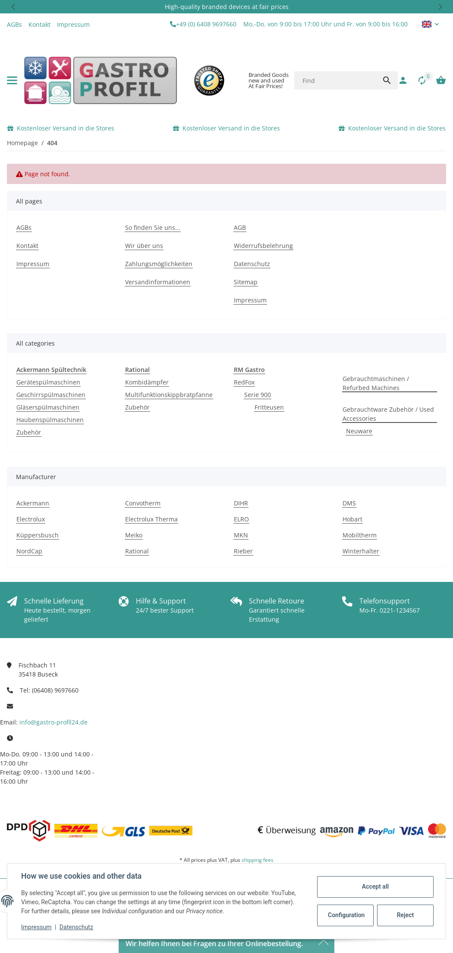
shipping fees (258, 860)
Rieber (243, 551)
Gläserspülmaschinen (47, 407)
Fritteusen (269, 407)
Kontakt (39, 24)
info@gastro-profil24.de (53, 722)
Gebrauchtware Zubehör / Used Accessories (388, 413)
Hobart (352, 519)
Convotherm (142, 503)
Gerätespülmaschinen (48, 382)
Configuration (346, 915)
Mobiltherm (360, 535)
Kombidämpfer (147, 382)
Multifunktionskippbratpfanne (169, 395)
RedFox (244, 382)
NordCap (29, 551)
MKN (241, 535)
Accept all (375, 886)
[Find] (335, 80)
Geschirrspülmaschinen (50, 395)
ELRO (241, 519)
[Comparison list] (417, 80)
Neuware (359, 431)
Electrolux (30, 519)
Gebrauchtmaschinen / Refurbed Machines (376, 383)
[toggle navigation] (12, 80)
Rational (137, 551)
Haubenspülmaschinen (50, 420)
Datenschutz (76, 927)
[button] (13, 6)
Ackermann (32, 503)
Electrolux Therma (151, 519)
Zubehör (28, 432)
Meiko (133, 535)
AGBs (14, 24)
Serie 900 (257, 395)
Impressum (36, 927)
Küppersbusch (37, 535)
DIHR (241, 503)
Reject (405, 915)
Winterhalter (361, 551)
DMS (349, 503)
